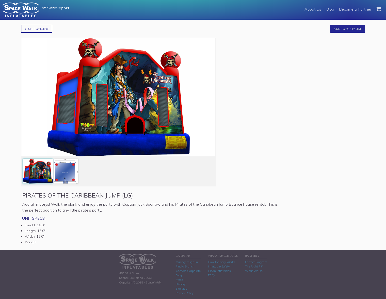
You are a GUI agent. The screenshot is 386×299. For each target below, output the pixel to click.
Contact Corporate (188, 271)
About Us (313, 9)
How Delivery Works (221, 262)
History (181, 284)
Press (179, 280)
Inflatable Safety (219, 266)
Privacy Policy (184, 293)
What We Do (254, 271)
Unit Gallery (36, 29)
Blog (330, 9)
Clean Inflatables (219, 271)
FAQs (212, 275)
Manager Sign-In (187, 262)
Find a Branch (185, 266)
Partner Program (256, 262)
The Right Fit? (254, 266)
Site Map (181, 288)
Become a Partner (355, 9)
